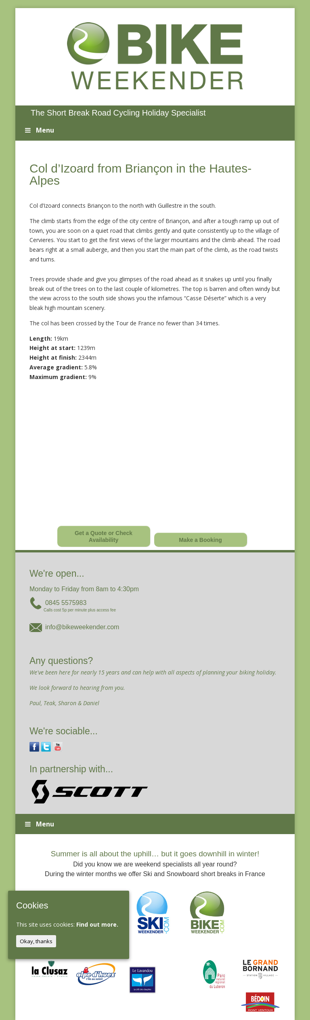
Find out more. (97, 924)
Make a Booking (200, 540)
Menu (38, 130)
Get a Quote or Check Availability (103, 536)
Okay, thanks (36, 941)
